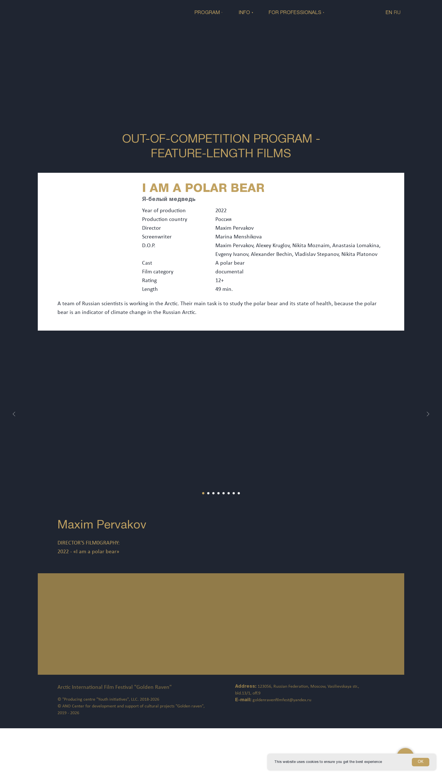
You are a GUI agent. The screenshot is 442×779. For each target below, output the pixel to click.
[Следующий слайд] (428, 414)
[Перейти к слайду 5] (223, 493)
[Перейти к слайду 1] (203, 493)
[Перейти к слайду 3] (213, 493)
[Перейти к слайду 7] (234, 493)
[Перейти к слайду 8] (239, 493)
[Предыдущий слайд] (14, 414)
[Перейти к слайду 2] (208, 493)
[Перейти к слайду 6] (228, 493)
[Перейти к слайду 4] (218, 493)
